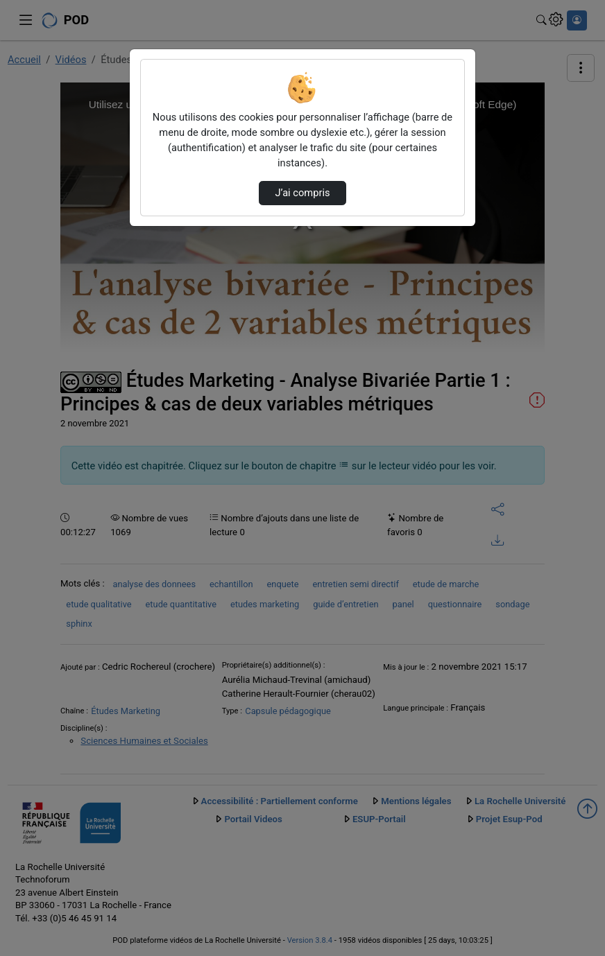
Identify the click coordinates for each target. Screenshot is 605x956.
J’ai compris (302, 192)
